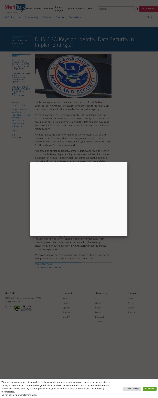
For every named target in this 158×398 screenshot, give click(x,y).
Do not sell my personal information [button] (18, 395)
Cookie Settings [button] (132, 388)
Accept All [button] (149, 388)
